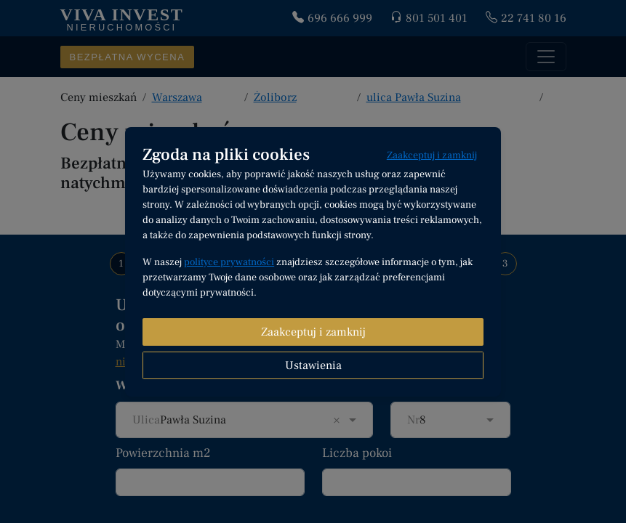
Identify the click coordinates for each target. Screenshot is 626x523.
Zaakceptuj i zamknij (432, 155)
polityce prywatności (229, 262)
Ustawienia (313, 365)
